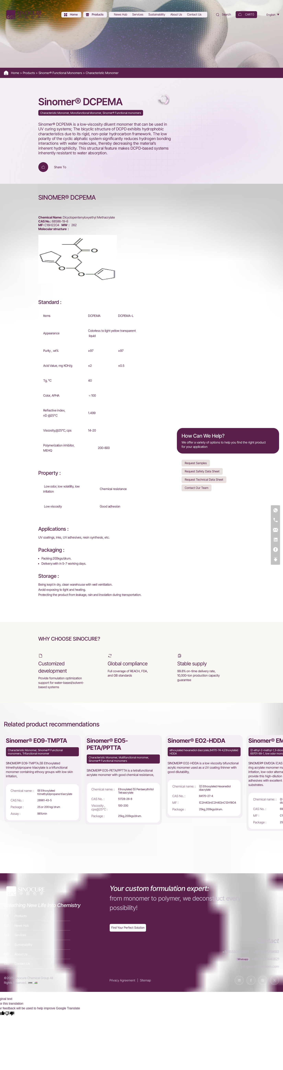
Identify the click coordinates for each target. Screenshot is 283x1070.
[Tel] (275, 520)
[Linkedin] (275, 540)
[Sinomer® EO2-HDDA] (204, 776)
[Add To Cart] (43, 167)
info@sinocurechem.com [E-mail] (260, 966)
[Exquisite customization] (128, 928)
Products (29, 73)
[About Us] (176, 14)
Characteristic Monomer (102, 73)
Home (15, 73)
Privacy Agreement (122, 980)
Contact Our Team (196, 488)
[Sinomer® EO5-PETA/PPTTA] (123, 780)
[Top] (275, 559)
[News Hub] (121, 14)
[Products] (95, 14)
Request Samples (196, 463)
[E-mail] (275, 530)
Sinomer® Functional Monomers (61, 73)
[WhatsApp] (275, 510)
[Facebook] (275, 549)
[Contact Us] (194, 14)
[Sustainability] (157, 14)
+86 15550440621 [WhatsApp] (265, 959)
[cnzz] (33, 983)
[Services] (138, 14)
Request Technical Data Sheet (204, 479)
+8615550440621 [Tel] (235, 952)
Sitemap (145, 980)
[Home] (23, 14)
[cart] (246, 14)
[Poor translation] (9, 1013)
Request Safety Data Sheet (202, 471)
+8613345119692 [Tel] (266, 952)
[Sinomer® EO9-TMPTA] (42, 778)
